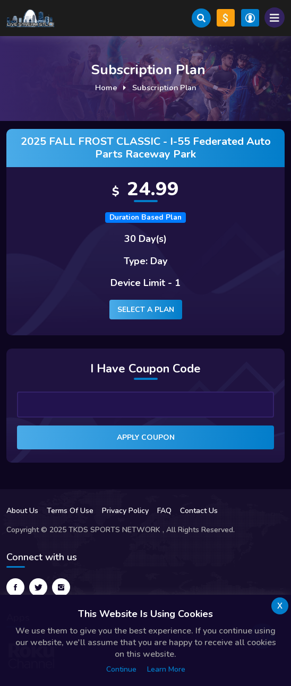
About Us (22, 511)
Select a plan (145, 310)
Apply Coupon (146, 437)
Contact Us (199, 511)
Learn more (166, 669)
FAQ (164, 511)
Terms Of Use (70, 511)
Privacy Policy (125, 511)
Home (106, 87)
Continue (121, 669)
